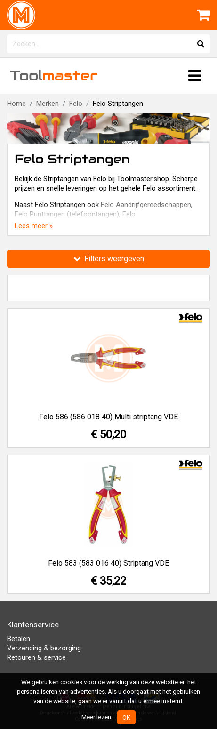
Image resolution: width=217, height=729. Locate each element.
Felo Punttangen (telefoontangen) (67, 214)
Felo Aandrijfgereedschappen (146, 204)
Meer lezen (96, 717)
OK (126, 717)
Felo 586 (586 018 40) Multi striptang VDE (108, 416)
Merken (47, 103)
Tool (53, 75)
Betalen (18, 638)
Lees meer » (34, 226)
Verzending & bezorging (44, 648)
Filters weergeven (108, 258)
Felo (75, 103)
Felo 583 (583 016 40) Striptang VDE (108, 563)
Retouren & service (36, 657)
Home (16, 103)
